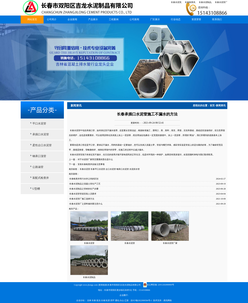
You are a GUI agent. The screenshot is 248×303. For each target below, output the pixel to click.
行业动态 (175, 19)
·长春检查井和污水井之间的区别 (83, 179)
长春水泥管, (176, 2)
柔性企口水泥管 (42, 145)
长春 (94, 300)
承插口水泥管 (40, 134)
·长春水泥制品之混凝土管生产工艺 (84, 184)
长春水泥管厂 (221, 2)
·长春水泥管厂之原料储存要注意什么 (85, 204)
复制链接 (103, 285)
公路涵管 (37, 166)
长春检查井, (190, 2)
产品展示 (93, 19)
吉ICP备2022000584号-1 (141, 300)
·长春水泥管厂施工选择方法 (81, 199)
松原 (108, 300)
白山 (122, 300)
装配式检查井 (40, 177)
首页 (212, 105)
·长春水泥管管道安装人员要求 (82, 194)
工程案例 (113, 19)
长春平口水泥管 (98, 169)
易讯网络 (167, 300)
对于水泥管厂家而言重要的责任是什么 (95, 159)
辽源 (126, 300)
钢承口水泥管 (122, 169)
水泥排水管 (134, 169)
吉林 (89, 300)
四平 (112, 300)
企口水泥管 (111, 169)
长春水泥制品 (89, 277)
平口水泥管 (39, 123)
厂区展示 (155, 19)
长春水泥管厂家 (170, 243)
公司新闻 (134, 19)
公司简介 (51, 19)
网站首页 (32, 19)
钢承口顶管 (39, 156)
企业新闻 (72, 19)
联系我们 (217, 19)
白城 (103, 300)
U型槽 (36, 188)
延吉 (98, 300)
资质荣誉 (196, 19)
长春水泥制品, (205, 2)
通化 (117, 300)
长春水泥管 (75, 130)
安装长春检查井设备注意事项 (91, 164)
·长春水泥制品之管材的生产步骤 (83, 189)
